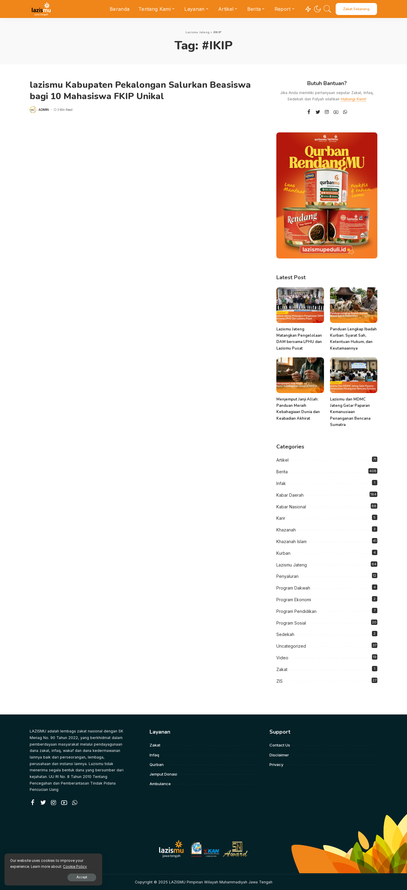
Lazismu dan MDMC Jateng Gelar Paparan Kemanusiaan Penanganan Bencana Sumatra (350, 412)
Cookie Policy (75, 866)
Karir (280, 518)
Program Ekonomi (293, 599)
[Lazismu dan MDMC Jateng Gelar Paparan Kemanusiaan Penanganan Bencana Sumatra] (353, 375)
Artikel (282, 460)
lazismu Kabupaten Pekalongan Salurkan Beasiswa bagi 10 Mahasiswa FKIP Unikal (140, 90)
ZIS (279, 681)
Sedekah (285, 634)
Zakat (281, 669)
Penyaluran (287, 576)
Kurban (283, 553)
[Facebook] (308, 112)
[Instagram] (326, 112)
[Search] (327, 9)
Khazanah (286, 529)
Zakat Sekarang (356, 9)
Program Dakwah (293, 587)
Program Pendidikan (296, 611)
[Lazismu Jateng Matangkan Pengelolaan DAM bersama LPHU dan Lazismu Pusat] (300, 305)
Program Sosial (291, 622)
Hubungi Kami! (353, 99)
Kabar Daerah (290, 495)
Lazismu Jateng (291, 564)
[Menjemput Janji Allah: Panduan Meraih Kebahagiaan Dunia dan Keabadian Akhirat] (300, 375)
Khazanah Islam (291, 541)
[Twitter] (317, 112)
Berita (282, 471)
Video (282, 657)
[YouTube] (335, 112)
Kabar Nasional (291, 506)
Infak (281, 483)
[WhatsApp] (344, 112)
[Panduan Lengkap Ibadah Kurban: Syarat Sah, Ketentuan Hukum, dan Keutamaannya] (353, 305)
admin (43, 109)
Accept (74, 877)
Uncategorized (291, 646)
